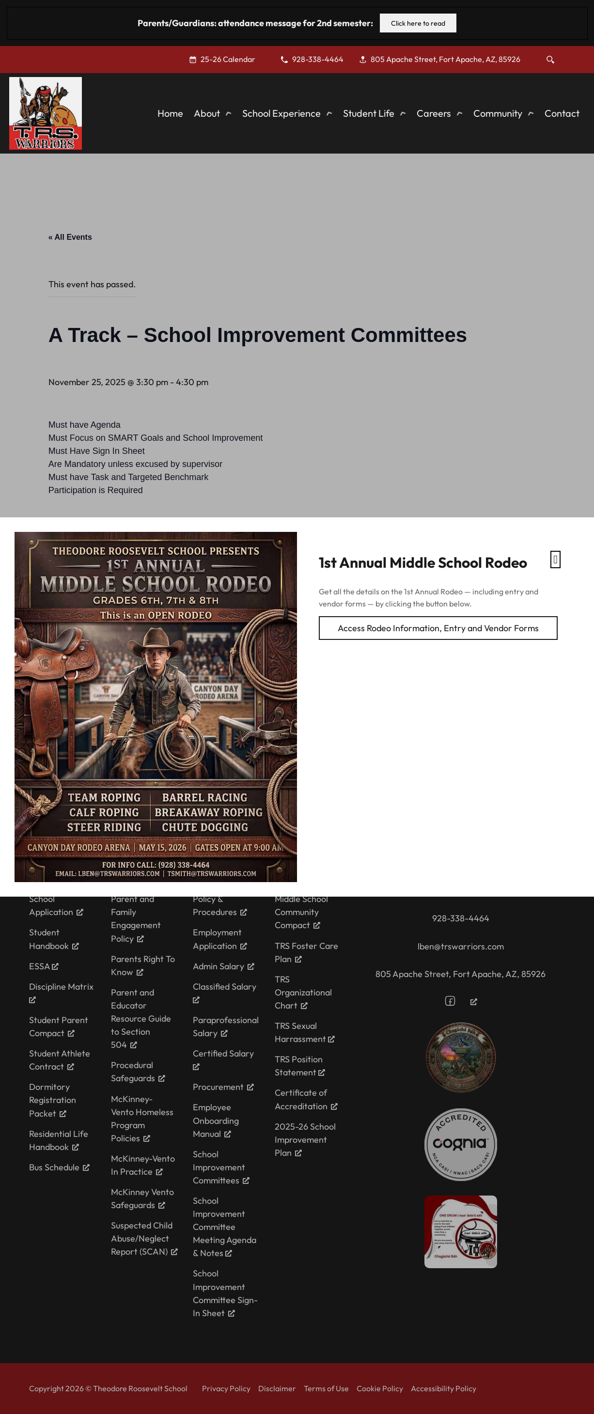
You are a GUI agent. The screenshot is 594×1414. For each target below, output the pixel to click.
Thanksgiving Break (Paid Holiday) (227, 720)
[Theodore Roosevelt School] (45, 113)
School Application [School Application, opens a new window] (56, 905)
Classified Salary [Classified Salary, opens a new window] (224, 992)
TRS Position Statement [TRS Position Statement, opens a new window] (300, 1066)
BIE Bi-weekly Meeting (117, 720)
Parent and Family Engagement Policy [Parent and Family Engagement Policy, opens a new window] (136, 918)
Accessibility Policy (443, 1388)
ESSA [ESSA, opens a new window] (44, 966)
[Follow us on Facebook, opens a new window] (460, 1001)
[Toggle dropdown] (228, 113)
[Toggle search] (550, 59)
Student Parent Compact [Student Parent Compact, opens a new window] (58, 1026)
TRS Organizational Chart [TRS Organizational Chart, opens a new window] (303, 992)
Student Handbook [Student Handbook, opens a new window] (54, 939)
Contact (562, 113)
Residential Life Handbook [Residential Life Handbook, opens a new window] (58, 1140)
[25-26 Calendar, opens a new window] (227, 59)
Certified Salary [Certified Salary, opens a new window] (223, 1059)
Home (170, 113)
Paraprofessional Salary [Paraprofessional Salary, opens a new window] (226, 1026)
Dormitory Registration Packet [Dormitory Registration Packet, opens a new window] (52, 1100)
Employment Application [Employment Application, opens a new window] (220, 939)
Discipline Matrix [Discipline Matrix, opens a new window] (61, 992)
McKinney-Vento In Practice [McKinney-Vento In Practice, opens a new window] (143, 1165)
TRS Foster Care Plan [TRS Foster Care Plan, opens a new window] (306, 952)
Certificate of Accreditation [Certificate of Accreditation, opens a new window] (306, 1099)
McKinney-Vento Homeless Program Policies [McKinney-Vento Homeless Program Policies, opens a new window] (142, 1118)
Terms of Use (326, 1388)
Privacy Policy (226, 1388)
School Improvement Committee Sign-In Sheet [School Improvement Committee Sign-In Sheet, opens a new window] (225, 1293)
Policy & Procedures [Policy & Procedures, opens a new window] (220, 905)
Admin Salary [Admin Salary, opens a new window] (223, 966)
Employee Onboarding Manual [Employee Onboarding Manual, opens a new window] (216, 1120)
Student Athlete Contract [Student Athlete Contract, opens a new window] (59, 1060)
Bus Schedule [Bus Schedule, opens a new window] (59, 1167)
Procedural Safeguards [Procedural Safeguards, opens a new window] (138, 1071)
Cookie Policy (380, 1388)
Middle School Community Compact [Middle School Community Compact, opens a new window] (301, 912)
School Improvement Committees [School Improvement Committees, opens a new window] (221, 1167)
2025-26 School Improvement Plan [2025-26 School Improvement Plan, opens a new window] (305, 1139)
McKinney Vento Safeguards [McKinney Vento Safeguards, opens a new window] (142, 1198)
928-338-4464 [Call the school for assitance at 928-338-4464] (460, 918)
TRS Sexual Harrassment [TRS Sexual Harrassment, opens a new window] (305, 1032)
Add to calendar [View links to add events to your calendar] (97, 536)
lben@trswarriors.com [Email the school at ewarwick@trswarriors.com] (461, 946)
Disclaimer (277, 1388)
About (207, 113)
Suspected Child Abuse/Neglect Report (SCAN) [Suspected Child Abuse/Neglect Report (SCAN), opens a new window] (144, 1238)
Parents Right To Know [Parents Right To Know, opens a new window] (143, 965)
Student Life (368, 113)
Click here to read (418, 23)
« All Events (70, 237)
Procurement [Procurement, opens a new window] (223, 1086)
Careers (434, 113)
